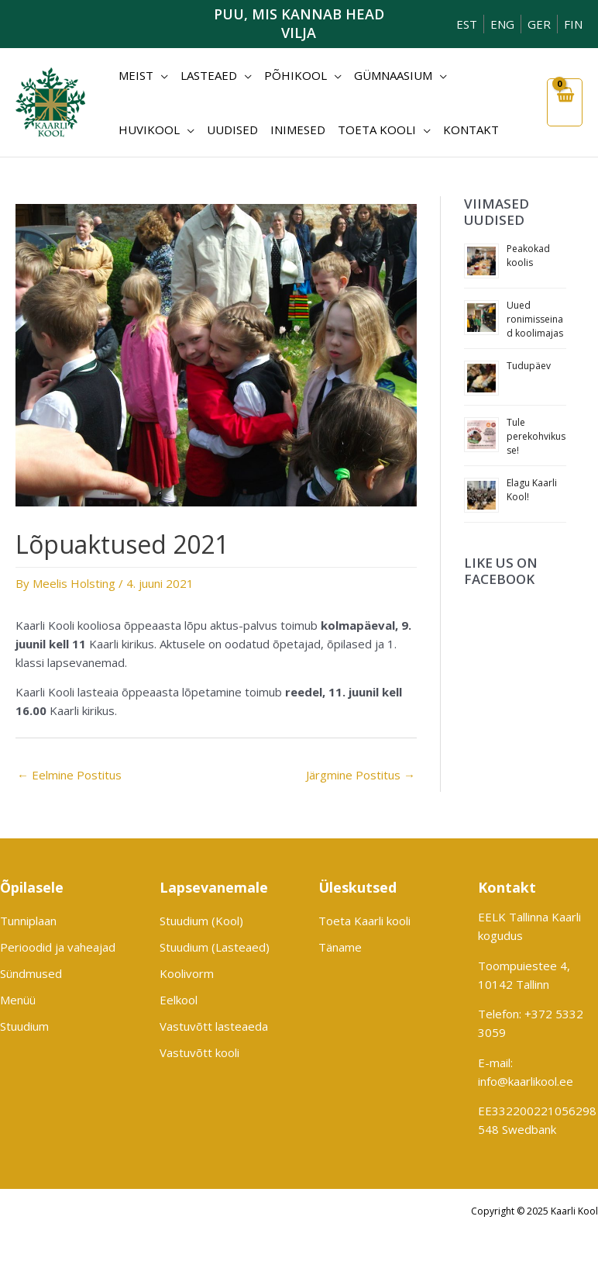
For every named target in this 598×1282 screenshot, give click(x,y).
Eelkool (179, 999)
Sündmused (31, 973)
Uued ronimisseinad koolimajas (535, 319)
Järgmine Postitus (360, 775)
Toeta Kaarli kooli (364, 920)
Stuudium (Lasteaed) (215, 947)
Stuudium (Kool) (201, 920)
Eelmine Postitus (69, 775)
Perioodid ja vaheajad (57, 947)
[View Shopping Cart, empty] (565, 102)
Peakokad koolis (528, 255)
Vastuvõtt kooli (199, 1052)
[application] (160, 75)
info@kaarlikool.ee (525, 1081)
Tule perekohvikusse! (536, 436)
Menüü (18, 999)
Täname (340, 947)
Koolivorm (187, 973)
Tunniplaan (28, 920)
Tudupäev (529, 365)
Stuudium (24, 1026)
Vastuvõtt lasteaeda (214, 1026)
